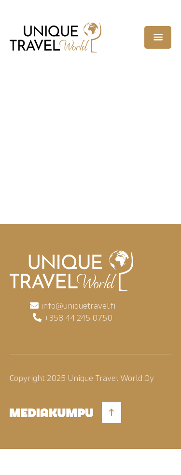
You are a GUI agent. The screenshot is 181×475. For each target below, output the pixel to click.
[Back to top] (111, 412)
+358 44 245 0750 (78, 317)
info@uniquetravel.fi (78, 305)
